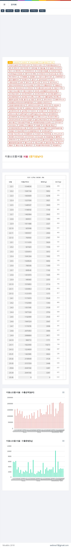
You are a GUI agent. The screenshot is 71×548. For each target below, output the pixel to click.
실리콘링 (25, 111)
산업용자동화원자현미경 (17, 105)
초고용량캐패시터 (33, 131)
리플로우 (58, 85)
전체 (10, 62)
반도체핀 (25, 97)
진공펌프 (12, 131)
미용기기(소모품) (14, 91)
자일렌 (38, 125)
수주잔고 (34, 11)
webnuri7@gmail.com (59, 545)
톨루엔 (58, 137)
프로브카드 (59, 139)
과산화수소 (25, 79)
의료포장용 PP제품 (23, 122)
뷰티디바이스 (48, 99)
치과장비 (38, 134)
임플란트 (30, 125)
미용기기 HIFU (58, 88)
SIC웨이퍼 (42, 74)
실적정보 (25, 11)
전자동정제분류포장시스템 (17, 128)
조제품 (38, 128)
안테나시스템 (13, 114)
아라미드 (33, 111)
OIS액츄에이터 (29, 71)
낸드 (51, 79)
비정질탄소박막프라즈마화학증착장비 (21, 102)
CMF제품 (34, 68)
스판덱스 (53, 108)
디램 (32, 82)
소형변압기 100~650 (15, 108)
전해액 (31, 128)
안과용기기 (42, 111)
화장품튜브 (56, 145)
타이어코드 (21, 137)
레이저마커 (53, 82)
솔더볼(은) (44, 108)
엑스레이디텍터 (52, 117)
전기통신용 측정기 (49, 125)
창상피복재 (21, 131)
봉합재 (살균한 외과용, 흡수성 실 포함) (21, 99)
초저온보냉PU (46, 131)
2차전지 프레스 (38, 65)
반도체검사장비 (14, 94)
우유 (51, 120)
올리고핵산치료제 (41, 120)
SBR (26, 74)
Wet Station (13, 77)
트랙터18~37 (13, 139)
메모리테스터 (20, 88)
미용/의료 (44, 62)
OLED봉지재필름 (42, 71)
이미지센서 (58, 122)
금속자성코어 (43, 79)
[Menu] (63, 392)
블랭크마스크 (59, 99)
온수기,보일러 (27, 120)
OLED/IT (24, 62)
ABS (10, 68)
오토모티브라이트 (14, 120)
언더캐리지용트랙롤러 (27, 117)
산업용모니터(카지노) (43, 102)
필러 (41, 142)
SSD (60, 74)
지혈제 (45, 128)
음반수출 (12, 122)
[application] (35, 414)
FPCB (59, 68)
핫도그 (60, 142)
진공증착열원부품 (56, 128)
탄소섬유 (40, 137)
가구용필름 (23, 77)
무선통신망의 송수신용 (43, 88)
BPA (15, 68)
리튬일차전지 (47, 85)
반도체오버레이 (40, 94)
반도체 (16, 62)
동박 (21, 82)
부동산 (42, 11)
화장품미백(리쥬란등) (43, 145)
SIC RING (33, 74)
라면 (38, 82)
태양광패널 (49, 137)
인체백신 (22, 125)
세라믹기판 (47, 105)
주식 (17, 11)
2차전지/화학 (34, 62)
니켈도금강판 (13, 82)
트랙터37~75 (24, 139)
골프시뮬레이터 (14, 79)
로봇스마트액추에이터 (16, 85)
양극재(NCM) (13, 117)
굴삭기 (34, 79)
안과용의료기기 (54, 111)
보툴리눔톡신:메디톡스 (52, 97)
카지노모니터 (58, 134)
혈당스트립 (19, 145)
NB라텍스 (18, 71)
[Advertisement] (35, 34)
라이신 (45, 82)
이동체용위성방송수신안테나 (42, 122)
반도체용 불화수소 (54, 94)
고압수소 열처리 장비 (45, 77)
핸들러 (11, 145)
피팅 (36, 142)
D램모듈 (42, 68)
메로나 (11, 88)
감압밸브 (33, 77)
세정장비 (56, 105)
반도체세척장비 (27, 94)
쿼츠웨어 (12, 137)
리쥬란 (38, 85)
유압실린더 (59, 120)
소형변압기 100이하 (31, 108)
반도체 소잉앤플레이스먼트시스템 (46, 91)
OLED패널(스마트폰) (15, 74)
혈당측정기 (29, 145)
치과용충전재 (28, 134)
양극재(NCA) (52, 114)
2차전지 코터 (25, 65)
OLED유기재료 (56, 71)
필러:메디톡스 (50, 142)
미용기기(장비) (27, 91)
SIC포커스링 (52, 74)
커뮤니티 (9, 11)
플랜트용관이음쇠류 (15, 142)
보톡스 (32, 97)
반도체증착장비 (14, 97)
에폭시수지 (41, 117)
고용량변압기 (59, 77)
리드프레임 (29, 85)
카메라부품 (47, 134)
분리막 (39, 99)
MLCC (11, 71)
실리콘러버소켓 (14, 111)
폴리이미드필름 (47, 139)
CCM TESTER (24, 68)
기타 (51, 62)
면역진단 (30, 88)
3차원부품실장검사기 (52, 65)
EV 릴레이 (51, 68)
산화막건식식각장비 (34, 105)
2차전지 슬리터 (14, 65)
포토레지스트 (35, 139)
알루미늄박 (24, 114)
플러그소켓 (28, 142)
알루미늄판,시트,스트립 (38, 114)
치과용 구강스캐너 (15, 134)
